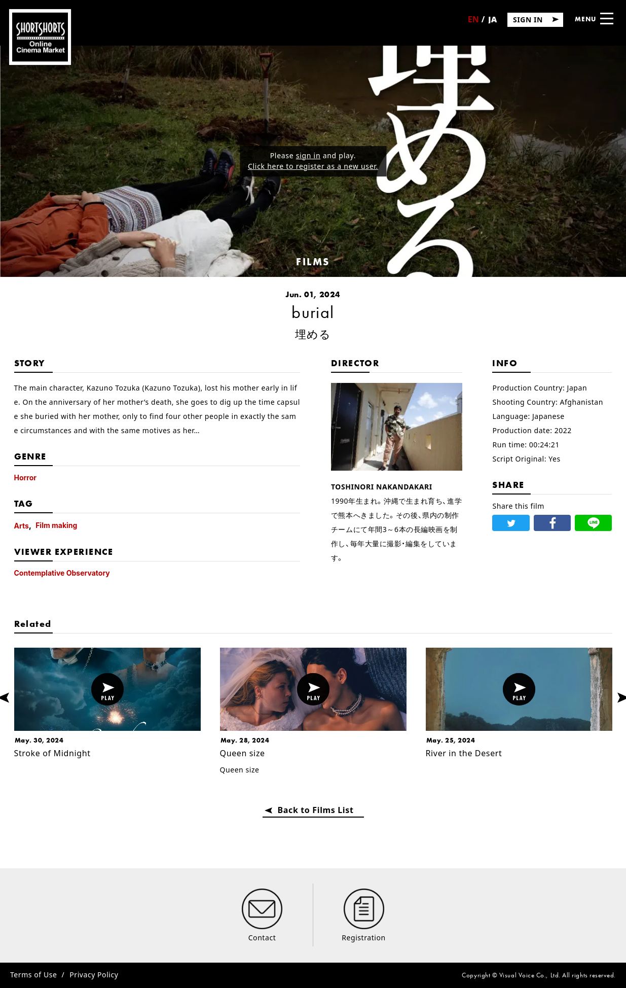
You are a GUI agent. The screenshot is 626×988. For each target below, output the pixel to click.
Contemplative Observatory (62, 573)
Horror (25, 477)
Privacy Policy (93, 974)
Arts (21, 525)
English (473, 22)
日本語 (492, 22)
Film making (56, 525)
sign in (308, 155)
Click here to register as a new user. (313, 166)
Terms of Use (33, 974)
